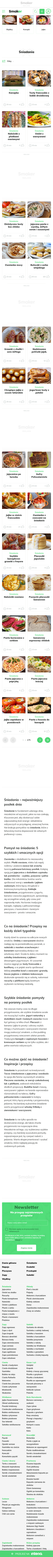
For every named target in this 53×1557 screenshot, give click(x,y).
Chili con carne (8, 1514)
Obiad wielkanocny (10, 1403)
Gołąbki (30, 1365)
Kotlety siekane (33, 1302)
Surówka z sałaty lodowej (38, 1330)
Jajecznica (6, 1289)
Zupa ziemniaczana (10, 1343)
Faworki (5, 1441)
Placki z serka (8, 1308)
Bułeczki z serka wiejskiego (39, 266)
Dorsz (29, 1305)
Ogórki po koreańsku (35, 1491)
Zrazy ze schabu (33, 1311)
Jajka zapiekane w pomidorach (14, 721)
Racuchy (5, 1295)
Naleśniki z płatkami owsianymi (14, 136)
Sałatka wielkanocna (11, 1425)
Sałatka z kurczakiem (36, 1336)
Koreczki (5, 1453)
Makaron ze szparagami (37, 1447)
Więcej (17, 1240)
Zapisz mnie (26, 1248)
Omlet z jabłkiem (9, 1305)
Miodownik (6, 1390)
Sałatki (30, 1275)
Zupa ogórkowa (9, 1352)
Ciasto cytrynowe (9, 1387)
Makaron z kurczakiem (36, 1295)
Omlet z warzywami (39, 135)
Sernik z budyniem (10, 1365)
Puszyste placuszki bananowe (39, 598)
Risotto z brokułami (35, 1377)
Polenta (30, 1393)
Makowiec (6, 1380)
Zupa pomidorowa (10, 1355)
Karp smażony (33, 1415)
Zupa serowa (7, 1346)
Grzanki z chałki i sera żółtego (13, 350)
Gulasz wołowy (8, 1511)
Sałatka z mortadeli (35, 1349)
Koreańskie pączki (10, 1456)
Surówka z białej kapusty (37, 1355)
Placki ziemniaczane (35, 1299)
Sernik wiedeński (34, 1456)
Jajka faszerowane (10, 1400)
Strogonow (6, 1508)
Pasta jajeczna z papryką (14, 680)
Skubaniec (6, 1393)
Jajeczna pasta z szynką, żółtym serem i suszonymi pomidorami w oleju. (39, 229)
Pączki (5, 1438)
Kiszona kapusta (34, 1464)
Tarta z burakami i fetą (36, 1549)
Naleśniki (6, 1302)
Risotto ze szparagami (36, 1380)
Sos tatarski (7, 1421)
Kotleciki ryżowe (33, 1390)
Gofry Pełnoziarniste (39, 475)
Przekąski (32, 1271)
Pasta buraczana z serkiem (14, 639)
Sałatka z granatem (35, 1352)
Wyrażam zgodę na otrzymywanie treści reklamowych (22, 1230)
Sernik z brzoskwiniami (36, 1453)
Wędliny (6, 1279)
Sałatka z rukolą (34, 1343)
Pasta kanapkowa (10, 1299)
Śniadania (13, 90)
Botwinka (31, 1438)
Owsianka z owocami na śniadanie (39, 518)
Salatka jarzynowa (35, 1340)
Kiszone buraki (33, 1479)
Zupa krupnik (7, 1333)
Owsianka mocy (14, 265)
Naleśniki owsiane (14, 597)
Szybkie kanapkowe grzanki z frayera (13, 559)
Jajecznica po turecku (14, 475)
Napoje (5, 1267)
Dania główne (9, 1263)
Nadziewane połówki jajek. (39, 350)
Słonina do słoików (35, 1494)
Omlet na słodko (9, 1292)
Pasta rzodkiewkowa (36, 1450)
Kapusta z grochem (35, 1412)
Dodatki (31, 1267)
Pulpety (30, 1292)
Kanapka (14, 92)
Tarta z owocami (9, 1464)
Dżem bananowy (34, 1488)
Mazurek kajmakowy (11, 1467)
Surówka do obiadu (35, 1327)
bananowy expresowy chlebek (39, 639)
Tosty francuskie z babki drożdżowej (39, 94)
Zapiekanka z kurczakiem (13, 1549)
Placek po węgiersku (11, 1505)
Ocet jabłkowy (33, 1467)
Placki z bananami (10, 1317)
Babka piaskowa (9, 1418)
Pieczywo (7, 1271)
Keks (29, 1431)
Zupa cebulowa (8, 1358)
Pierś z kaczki (32, 1289)
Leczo (4, 1501)
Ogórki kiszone (33, 1470)
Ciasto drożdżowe (9, 1368)
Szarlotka (6, 1371)
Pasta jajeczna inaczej (39, 680)
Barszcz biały (8, 1340)
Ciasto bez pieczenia (11, 1384)
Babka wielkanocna (10, 1412)
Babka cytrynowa (9, 1415)
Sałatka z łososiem (35, 1333)
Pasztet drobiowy (9, 1406)
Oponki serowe (8, 1444)
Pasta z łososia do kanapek (39, 721)
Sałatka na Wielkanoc (36, 1346)
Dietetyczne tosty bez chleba (13, 225)
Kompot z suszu (33, 1425)
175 (28, 740)
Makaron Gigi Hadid (35, 1526)
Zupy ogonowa (8, 1327)
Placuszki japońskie (39, 557)
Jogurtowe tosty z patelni (39, 391)
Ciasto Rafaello (8, 1377)
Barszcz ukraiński (9, 1336)
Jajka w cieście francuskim (14, 516)
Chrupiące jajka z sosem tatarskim (13, 391)
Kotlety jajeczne (33, 1545)
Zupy (4, 1275)
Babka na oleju (8, 1374)
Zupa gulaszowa (9, 1349)
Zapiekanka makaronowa (38, 1308)
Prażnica (5, 1320)
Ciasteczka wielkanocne (12, 1409)
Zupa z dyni (7, 1330)
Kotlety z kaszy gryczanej (37, 1371)
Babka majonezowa (10, 1470)
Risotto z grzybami (35, 1374)
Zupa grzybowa (33, 1409)
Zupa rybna (31, 1406)
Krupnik (30, 1368)
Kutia (29, 1428)
